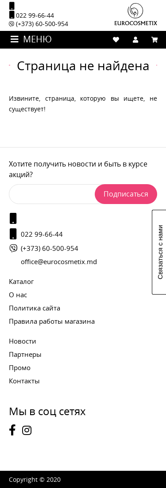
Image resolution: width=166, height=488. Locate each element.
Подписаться (126, 194)
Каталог (21, 281)
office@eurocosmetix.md (59, 261)
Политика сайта (34, 307)
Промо (20, 367)
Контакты (24, 380)
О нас (18, 294)
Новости (22, 341)
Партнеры (25, 354)
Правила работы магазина (52, 321)
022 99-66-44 (31, 15)
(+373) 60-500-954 (38, 23)
